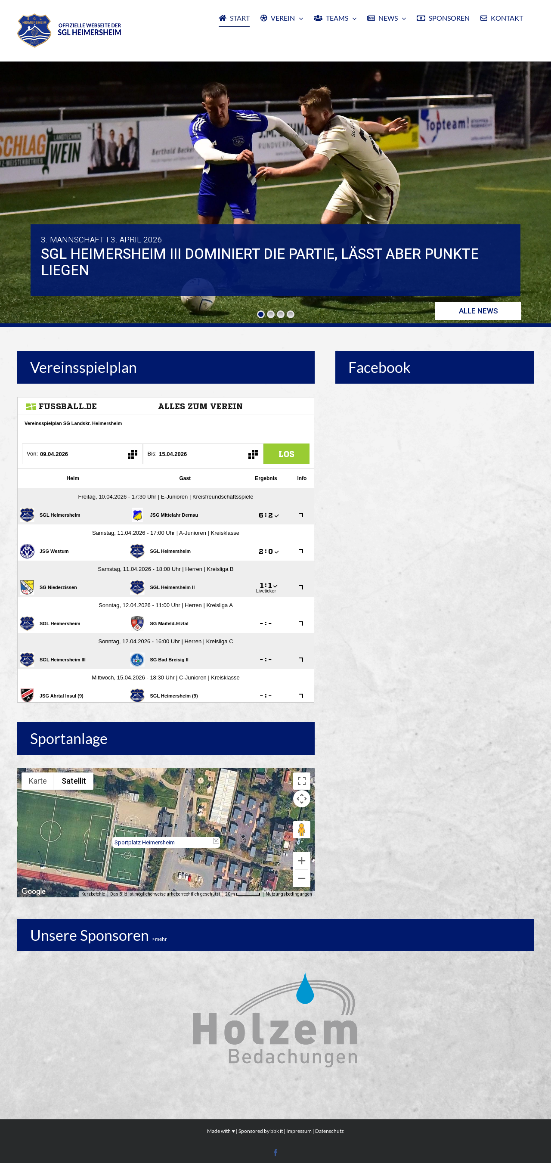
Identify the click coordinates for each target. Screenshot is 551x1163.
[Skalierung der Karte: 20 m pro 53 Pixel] (243, 894)
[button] (166, 825)
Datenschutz (329, 1131)
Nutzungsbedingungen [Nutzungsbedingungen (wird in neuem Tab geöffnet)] (289, 894)
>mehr (159, 939)
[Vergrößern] (301, 860)
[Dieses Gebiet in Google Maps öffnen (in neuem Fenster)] (33, 891)
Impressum (299, 1131)
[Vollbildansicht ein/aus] (301, 781)
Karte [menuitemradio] (38, 780)
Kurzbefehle (93, 894)
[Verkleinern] (301, 878)
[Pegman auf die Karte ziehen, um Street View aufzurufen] (301, 829)
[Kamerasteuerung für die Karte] (301, 798)
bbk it (276, 1131)
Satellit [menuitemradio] (74, 780)
